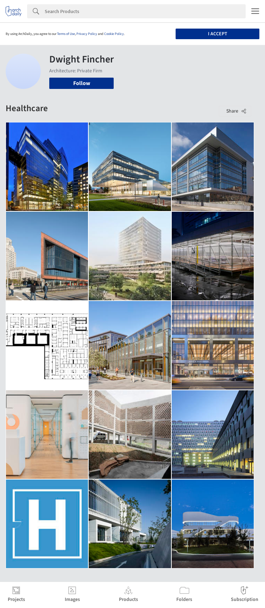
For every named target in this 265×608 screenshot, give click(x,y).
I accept (217, 33)
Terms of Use (66, 33)
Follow (81, 83)
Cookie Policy (114, 33)
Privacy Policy (86, 33)
